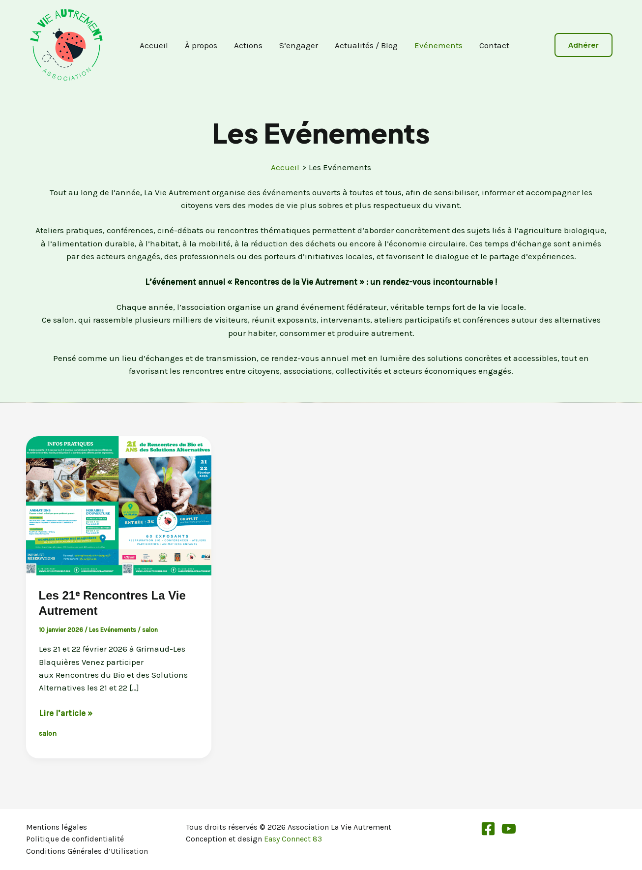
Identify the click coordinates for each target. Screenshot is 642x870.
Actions (248, 45)
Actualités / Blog (366, 45)
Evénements (438, 45)
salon (150, 629)
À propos (201, 45)
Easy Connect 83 (293, 838)
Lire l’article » (65, 713)
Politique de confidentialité (75, 838)
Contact (494, 45)
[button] (583, 45)
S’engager (298, 45)
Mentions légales (56, 827)
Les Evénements (112, 629)
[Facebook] (488, 828)
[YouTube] (508, 828)
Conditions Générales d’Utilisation (87, 851)
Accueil (154, 45)
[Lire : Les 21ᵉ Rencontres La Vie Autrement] (118, 505)
